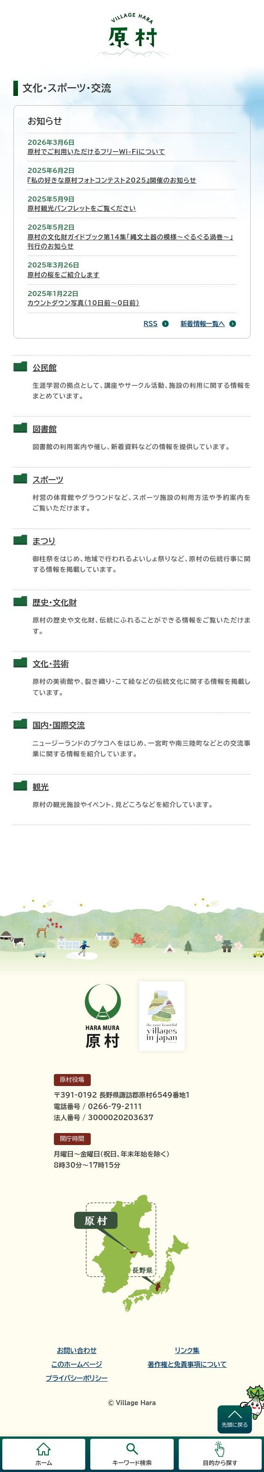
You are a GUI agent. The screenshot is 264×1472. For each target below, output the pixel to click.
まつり (44, 541)
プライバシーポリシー (77, 1378)
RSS (151, 324)
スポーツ (48, 480)
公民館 (45, 368)
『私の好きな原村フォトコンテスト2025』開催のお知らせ (112, 180)
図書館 (45, 429)
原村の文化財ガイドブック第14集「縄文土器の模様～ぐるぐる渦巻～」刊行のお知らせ (131, 241)
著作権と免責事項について (187, 1364)
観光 (41, 787)
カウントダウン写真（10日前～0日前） (84, 303)
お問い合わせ (76, 1350)
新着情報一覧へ (203, 324)
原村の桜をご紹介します (64, 275)
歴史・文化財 (55, 602)
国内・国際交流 (59, 725)
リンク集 (187, 1350)
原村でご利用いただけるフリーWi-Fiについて (96, 151)
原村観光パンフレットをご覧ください (82, 208)
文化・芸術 (51, 664)
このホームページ (77, 1364)
